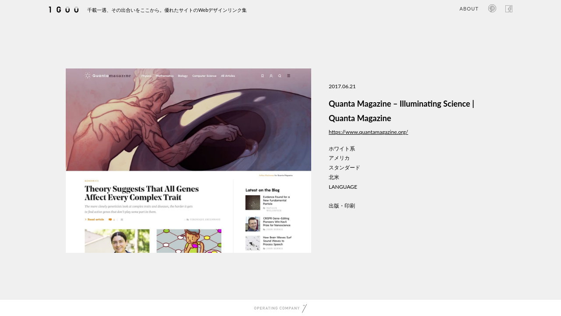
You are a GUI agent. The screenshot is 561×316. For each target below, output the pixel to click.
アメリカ (339, 157)
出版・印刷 (342, 205)
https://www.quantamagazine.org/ (368, 132)
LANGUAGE (343, 186)
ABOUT (469, 8)
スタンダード (344, 167)
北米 (334, 177)
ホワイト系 (342, 148)
